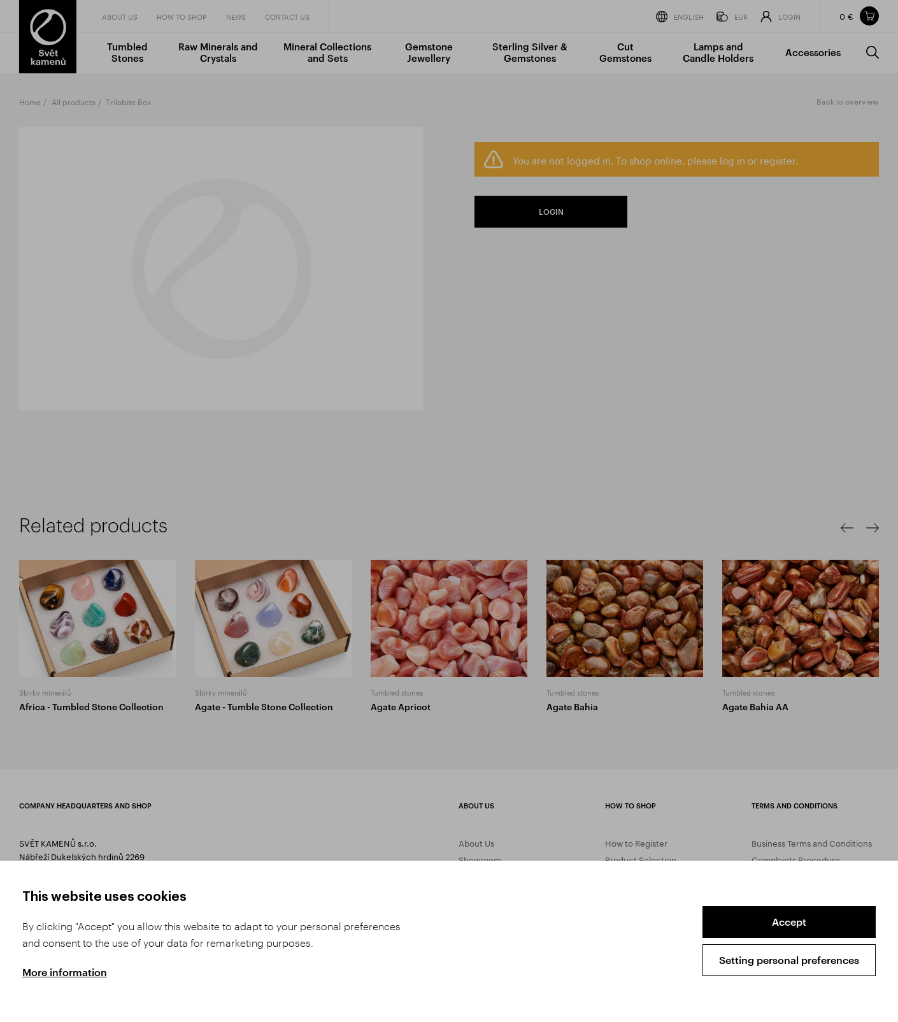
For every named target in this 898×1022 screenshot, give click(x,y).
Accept (789, 922)
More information (64, 972)
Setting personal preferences (789, 960)
